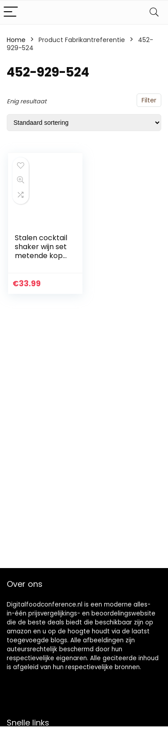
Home (16, 39)
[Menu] (11, 12)
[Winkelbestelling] (84, 122)
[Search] (154, 12)
